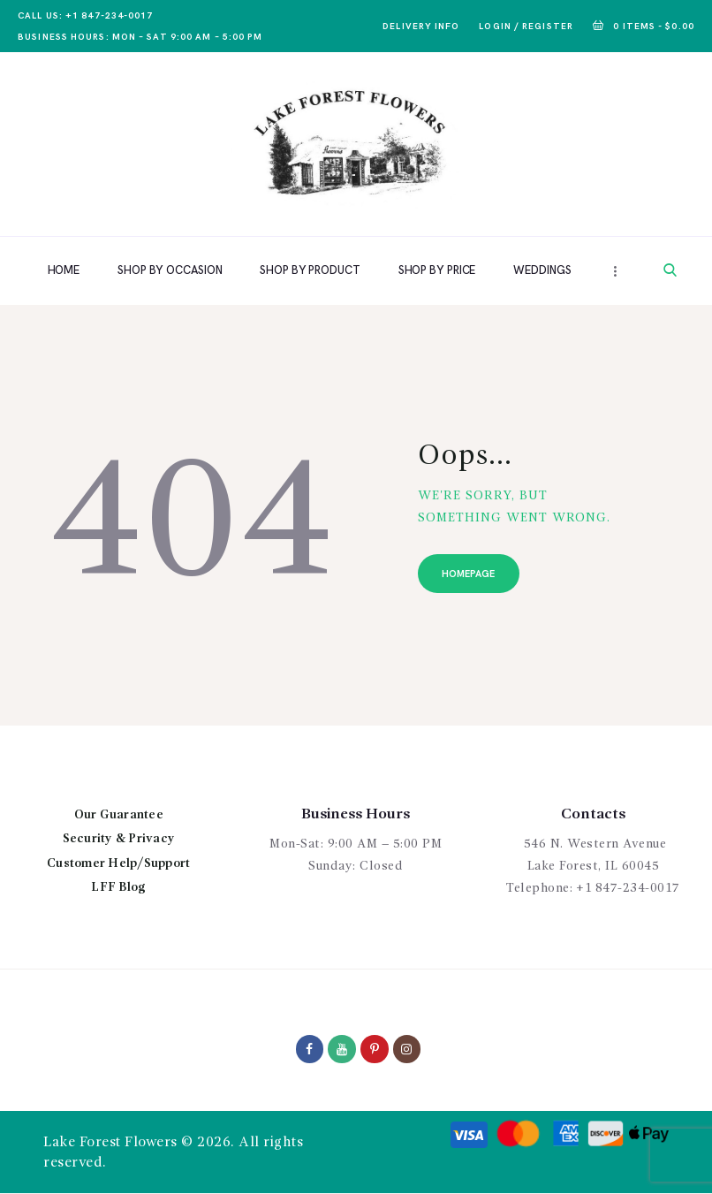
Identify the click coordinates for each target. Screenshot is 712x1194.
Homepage (469, 574)
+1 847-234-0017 (628, 888)
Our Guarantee (118, 815)
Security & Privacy (119, 839)
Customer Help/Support (118, 863)
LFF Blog (119, 887)
